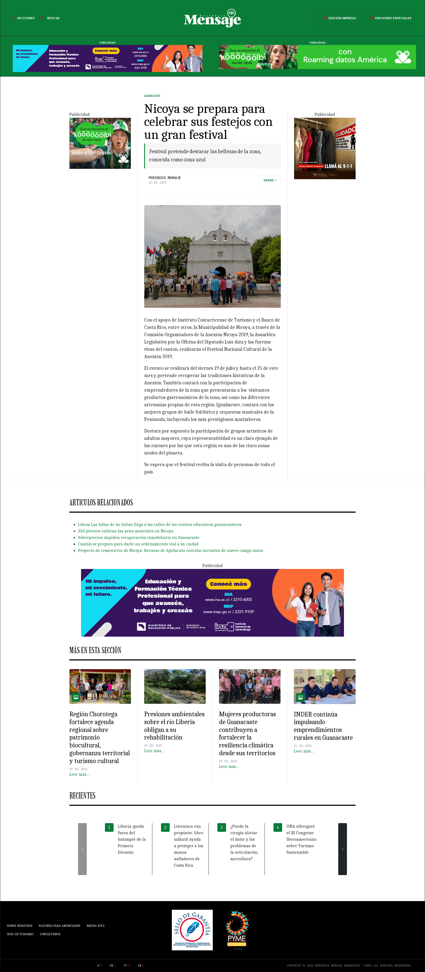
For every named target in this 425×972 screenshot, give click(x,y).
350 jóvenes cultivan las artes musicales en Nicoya (125, 531)
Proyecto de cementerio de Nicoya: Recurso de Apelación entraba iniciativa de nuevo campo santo (170, 550)
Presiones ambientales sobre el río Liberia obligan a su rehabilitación (174, 725)
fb (111, 965)
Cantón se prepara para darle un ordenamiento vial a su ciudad (138, 544)
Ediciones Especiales (389, 18)
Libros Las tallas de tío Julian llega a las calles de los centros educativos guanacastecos (160, 524)
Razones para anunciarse (59, 926)
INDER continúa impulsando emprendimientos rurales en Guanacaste (323, 726)
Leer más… (79, 774)
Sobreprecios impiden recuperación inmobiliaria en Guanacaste (138, 537)
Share (268, 180)
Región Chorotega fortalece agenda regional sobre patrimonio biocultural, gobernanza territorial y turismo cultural (99, 737)
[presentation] (82, 849)
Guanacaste (152, 96)
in (139, 965)
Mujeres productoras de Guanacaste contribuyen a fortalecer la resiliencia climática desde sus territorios (247, 733)
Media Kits (95, 926)
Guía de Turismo (20, 934)
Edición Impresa (338, 18)
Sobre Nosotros (19, 926)
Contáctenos (50, 934)
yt (125, 965)
